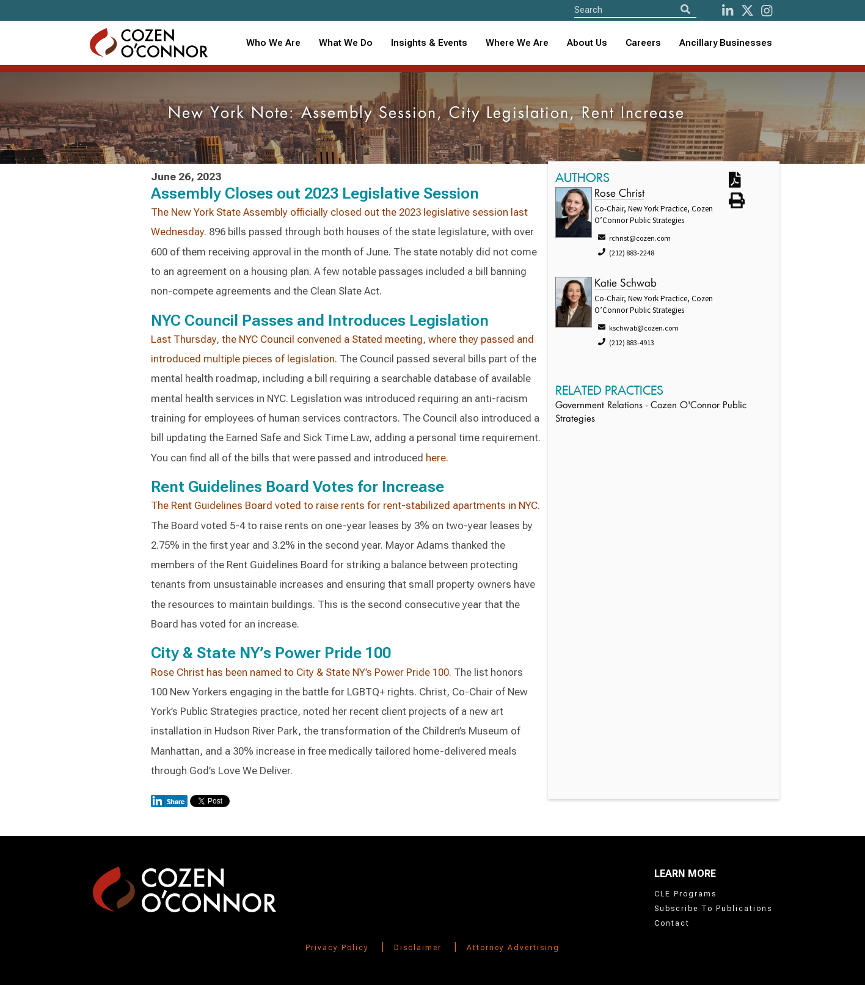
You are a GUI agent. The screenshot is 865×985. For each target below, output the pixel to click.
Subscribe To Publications (713, 908)
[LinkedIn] (727, 10)
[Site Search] (635, 9)
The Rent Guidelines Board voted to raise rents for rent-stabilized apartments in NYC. (345, 505)
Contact (672, 923)
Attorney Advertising (513, 947)
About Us (587, 42)
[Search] (685, 9)
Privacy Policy (337, 947)
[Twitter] (747, 10)
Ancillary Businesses (725, 42)
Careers (643, 42)
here (436, 458)
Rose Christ (619, 194)
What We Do (346, 42)
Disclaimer (418, 947)
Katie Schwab (625, 284)
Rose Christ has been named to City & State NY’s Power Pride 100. (301, 672)
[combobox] (429, 43)
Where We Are (517, 42)
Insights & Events (429, 42)
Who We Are (273, 42)
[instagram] (766, 10)
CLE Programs (685, 894)
